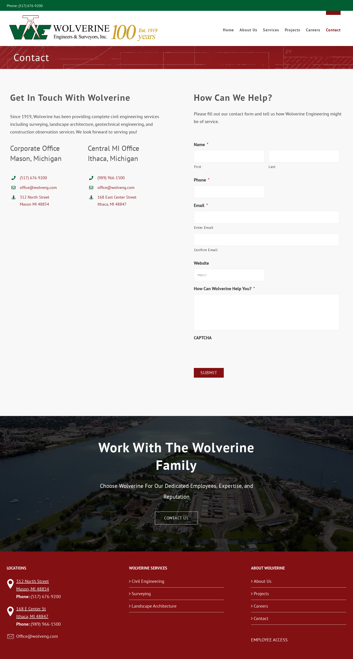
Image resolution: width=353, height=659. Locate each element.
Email (201, 205)
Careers (261, 606)
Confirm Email (206, 249)
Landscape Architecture (154, 606)
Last (272, 166)
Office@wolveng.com (37, 636)
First (197, 166)
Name (201, 144)
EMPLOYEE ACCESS (269, 640)
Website (201, 263)
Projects (261, 594)
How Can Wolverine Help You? (224, 289)
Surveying (141, 594)
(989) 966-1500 (111, 177)
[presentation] (228, 352)
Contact (261, 618)
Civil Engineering (148, 581)
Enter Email (203, 227)
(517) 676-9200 (33, 177)
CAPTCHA (203, 338)
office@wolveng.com (38, 187)
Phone (202, 180)
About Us (262, 581)
